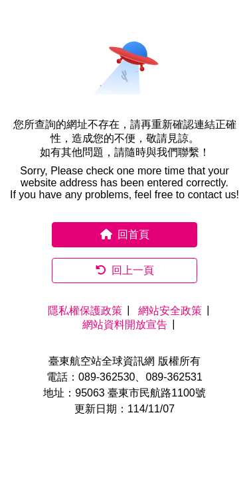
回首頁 (124, 234)
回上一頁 (125, 270)
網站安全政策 (170, 310)
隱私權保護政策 (85, 310)
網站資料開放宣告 (124, 324)
